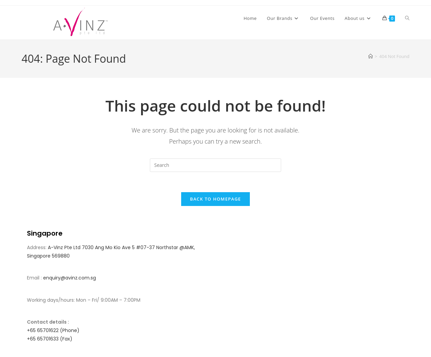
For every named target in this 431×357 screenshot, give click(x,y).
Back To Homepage (215, 199)
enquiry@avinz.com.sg (69, 278)
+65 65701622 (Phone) (53, 330)
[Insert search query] (215, 165)
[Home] (370, 56)
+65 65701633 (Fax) (49, 339)
